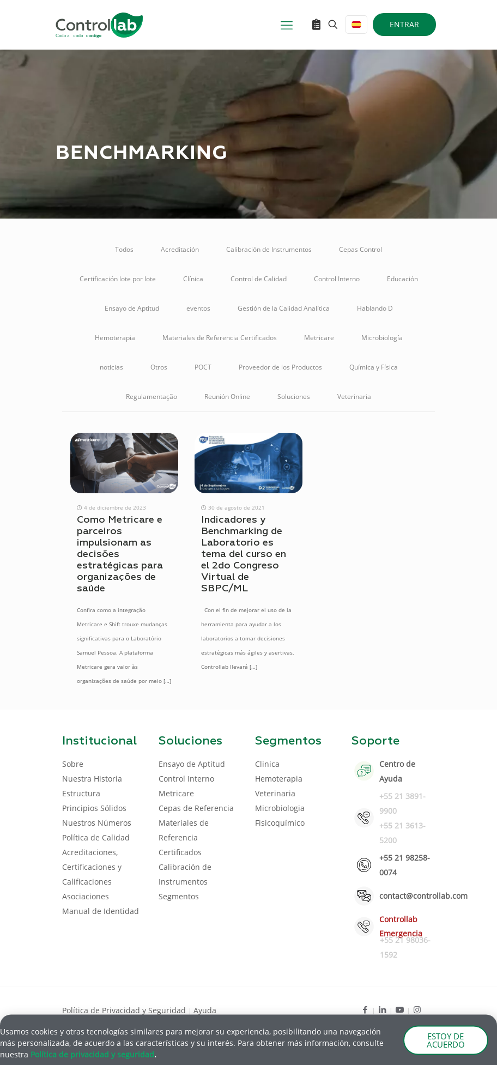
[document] (248, 532)
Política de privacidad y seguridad (92, 1057)
